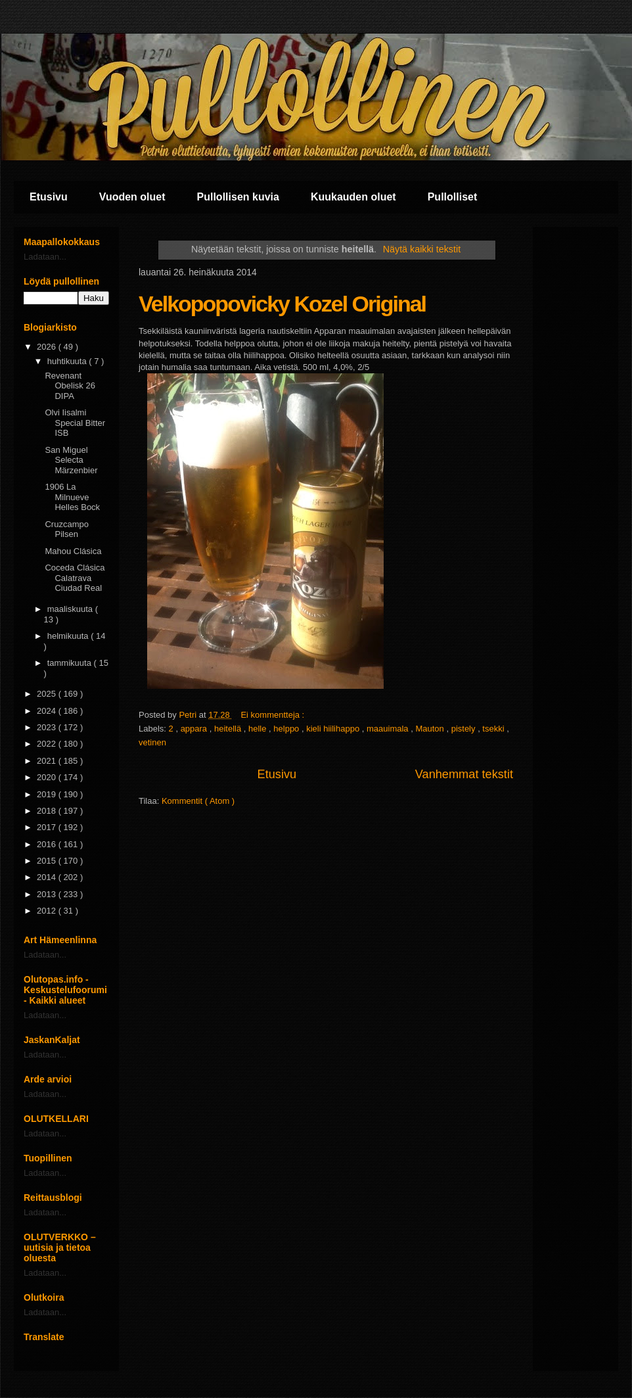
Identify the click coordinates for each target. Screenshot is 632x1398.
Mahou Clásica (73, 551)
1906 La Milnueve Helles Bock (72, 497)
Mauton (430, 729)
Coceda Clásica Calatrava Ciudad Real (74, 578)
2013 (47, 894)
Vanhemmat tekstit (464, 774)
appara (195, 729)
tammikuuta (70, 663)
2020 (47, 777)
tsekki (494, 729)
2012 (47, 911)
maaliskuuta (71, 609)
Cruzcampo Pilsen (66, 529)
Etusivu (49, 196)
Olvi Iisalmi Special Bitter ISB (75, 423)
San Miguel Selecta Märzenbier (71, 460)
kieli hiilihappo (334, 729)
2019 (47, 794)
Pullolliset (453, 196)
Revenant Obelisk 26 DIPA (70, 386)
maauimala (389, 729)
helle (258, 729)
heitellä (229, 729)
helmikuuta (69, 636)
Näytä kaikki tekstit (422, 249)
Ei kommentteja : (273, 715)
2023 (47, 727)
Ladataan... (45, 257)
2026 (47, 347)
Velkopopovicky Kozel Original (282, 303)
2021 (47, 761)
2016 (47, 844)
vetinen (152, 742)
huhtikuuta (68, 361)
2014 (47, 877)
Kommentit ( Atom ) (198, 801)
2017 (47, 827)
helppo (287, 729)
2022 (47, 744)
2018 (47, 811)
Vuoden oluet (132, 196)
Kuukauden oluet (353, 196)
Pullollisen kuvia (238, 196)
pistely (464, 729)
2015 (47, 861)
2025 (47, 694)
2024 (47, 711)
